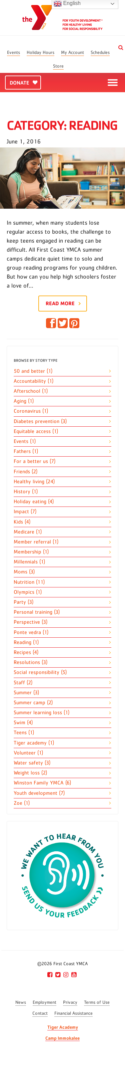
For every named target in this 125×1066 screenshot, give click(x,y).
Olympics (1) (28, 592)
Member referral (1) (36, 541)
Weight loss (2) (30, 772)
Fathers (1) (26, 451)
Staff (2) (23, 682)
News (20, 1002)
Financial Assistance (73, 1013)
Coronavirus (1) (31, 411)
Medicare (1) (28, 531)
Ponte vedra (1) (31, 632)
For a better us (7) (34, 461)
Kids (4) (22, 522)
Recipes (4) (26, 652)
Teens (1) (24, 732)
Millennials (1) (29, 561)
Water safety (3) (32, 762)
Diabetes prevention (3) (40, 421)
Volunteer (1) (28, 752)
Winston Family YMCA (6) (42, 782)
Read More (60, 303)
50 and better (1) (33, 371)
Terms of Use (97, 1002)
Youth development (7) (39, 793)
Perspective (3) (30, 622)
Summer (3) (26, 692)
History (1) (26, 491)
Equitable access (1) (36, 431)
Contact (40, 1013)
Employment (44, 1002)
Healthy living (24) (34, 481)
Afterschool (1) (31, 391)
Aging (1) (24, 401)
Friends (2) (25, 471)
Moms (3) (24, 571)
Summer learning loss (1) (41, 712)
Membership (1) (31, 551)
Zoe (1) (22, 803)
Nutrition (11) (29, 582)
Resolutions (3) (30, 662)
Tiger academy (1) (34, 743)
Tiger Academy (62, 1027)
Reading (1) (26, 642)
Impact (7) (25, 511)
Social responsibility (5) (40, 672)
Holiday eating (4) (34, 501)
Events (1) (25, 441)
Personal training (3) (37, 612)
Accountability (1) (33, 381)
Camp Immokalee (62, 1038)
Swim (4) (23, 722)
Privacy (70, 1002)
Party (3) (23, 602)
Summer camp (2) (33, 702)
